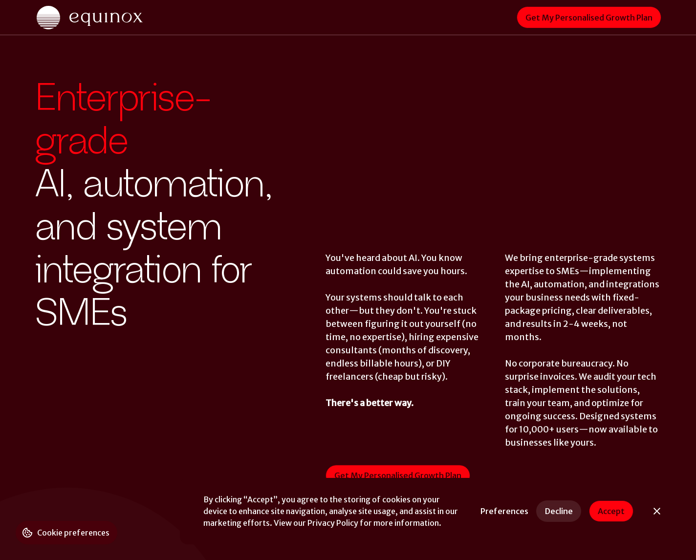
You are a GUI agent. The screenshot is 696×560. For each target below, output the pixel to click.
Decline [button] (559, 511)
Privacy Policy (332, 523)
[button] (504, 511)
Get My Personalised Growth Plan (588, 17)
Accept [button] (611, 511)
